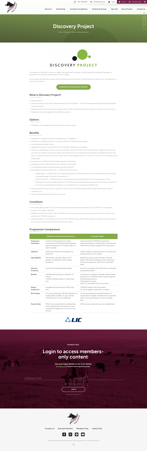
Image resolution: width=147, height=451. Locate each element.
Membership (61, 9)
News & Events (127, 9)
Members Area (82, 428)
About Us (48, 9)
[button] (144, 1)
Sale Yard (114, 9)
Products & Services (99, 9)
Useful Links (97, 428)
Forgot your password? (73, 394)
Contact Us (141, 9)
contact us (61, 366)
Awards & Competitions (79, 9)
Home (60, 32)
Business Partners (65, 428)
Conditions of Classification (95, 156)
